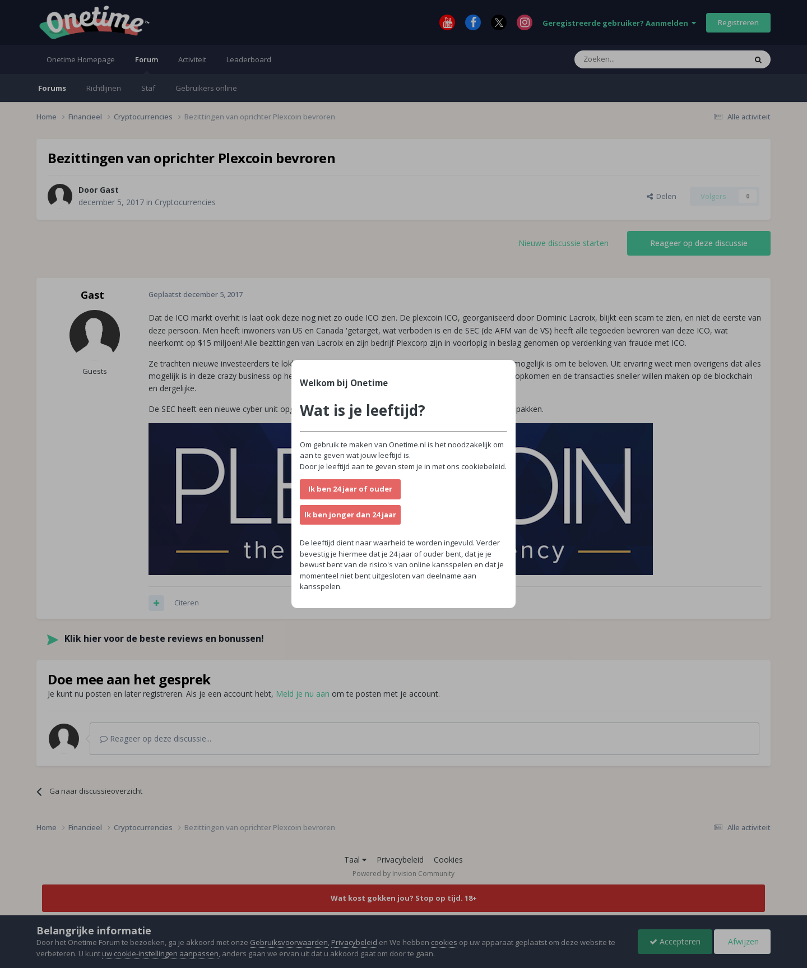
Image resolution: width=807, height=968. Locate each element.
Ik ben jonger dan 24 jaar (350, 515)
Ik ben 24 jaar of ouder (350, 489)
